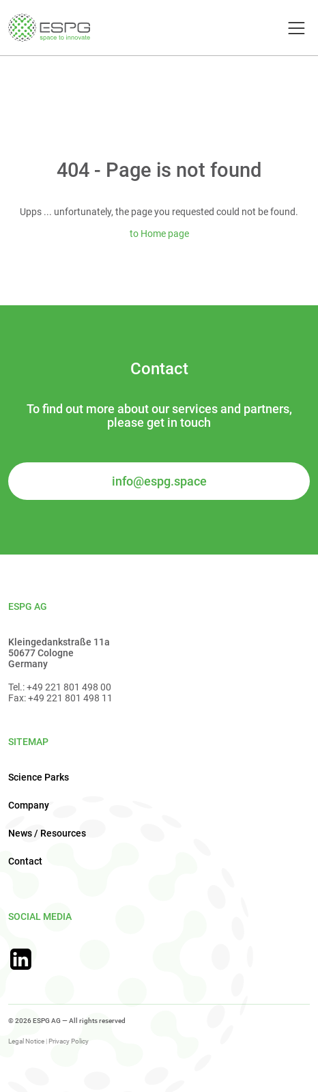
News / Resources (47, 833)
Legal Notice (26, 1041)
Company (28, 805)
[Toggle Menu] (294, 29)
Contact (25, 861)
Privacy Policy (68, 1041)
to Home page (159, 233)
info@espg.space (159, 481)
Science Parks (38, 777)
